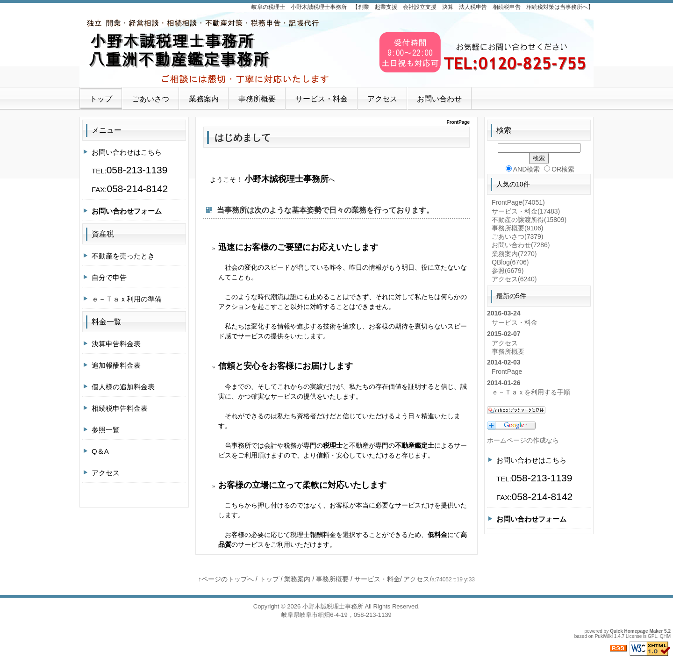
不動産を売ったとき (123, 256)
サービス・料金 (321, 99)
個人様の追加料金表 (123, 387)
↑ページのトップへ (226, 579)
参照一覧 (106, 430)
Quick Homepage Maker (636, 631)
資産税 (103, 234)
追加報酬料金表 (116, 365)
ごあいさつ (150, 99)
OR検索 (559, 169)
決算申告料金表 (116, 344)
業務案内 (204, 99)
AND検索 (523, 169)
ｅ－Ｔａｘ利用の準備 (127, 299)
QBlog (510, 262)
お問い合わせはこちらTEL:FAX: (130, 171)
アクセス (382, 99)
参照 (507, 270)
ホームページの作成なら (523, 440)
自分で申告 (109, 277)
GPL (652, 636)
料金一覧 (107, 322)
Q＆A (100, 451)
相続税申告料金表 (120, 408)
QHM (665, 636)
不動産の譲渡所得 (529, 219)
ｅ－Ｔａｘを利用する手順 (531, 392)
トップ (101, 99)
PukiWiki (604, 636)
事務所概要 (257, 99)
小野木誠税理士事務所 (332, 606)
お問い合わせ (439, 99)
